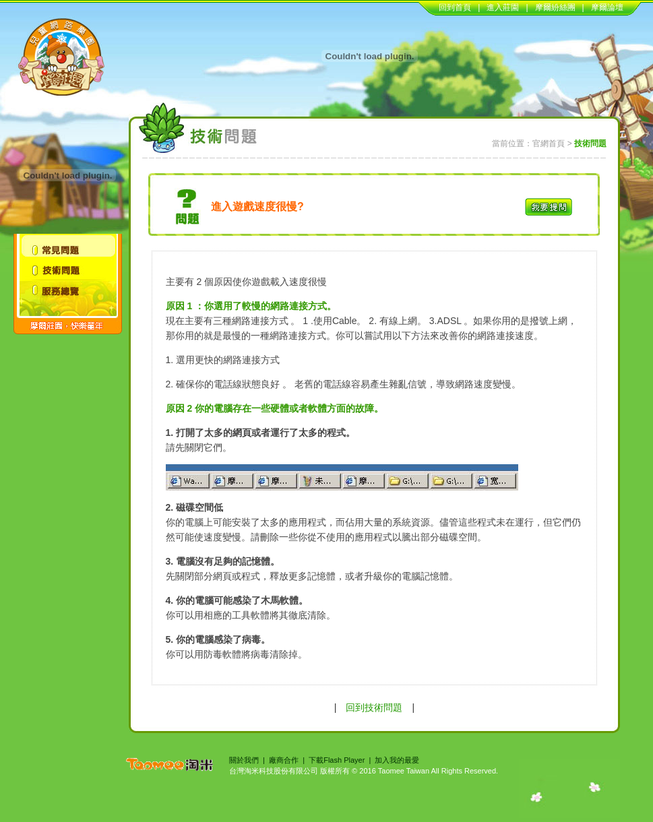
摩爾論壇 (607, 7)
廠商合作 (284, 760)
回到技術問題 (374, 707)
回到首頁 (455, 7)
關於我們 (244, 760)
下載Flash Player (337, 760)
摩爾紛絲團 (555, 7)
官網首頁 (548, 143)
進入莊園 (503, 7)
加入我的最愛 (397, 760)
